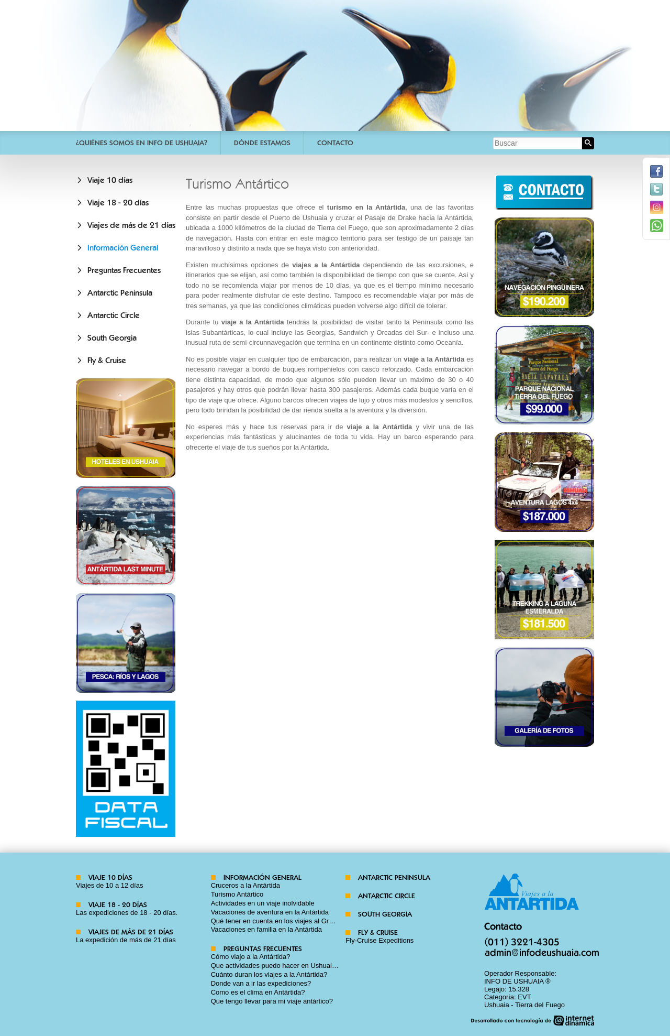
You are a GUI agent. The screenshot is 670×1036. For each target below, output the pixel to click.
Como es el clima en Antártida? (258, 992)
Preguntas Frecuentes (124, 270)
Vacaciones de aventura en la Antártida (270, 912)
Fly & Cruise (106, 360)
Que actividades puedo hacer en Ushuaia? (275, 965)
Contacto (335, 143)
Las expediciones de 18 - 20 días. (126, 913)
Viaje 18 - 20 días (118, 203)
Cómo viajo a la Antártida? (251, 957)
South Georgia (112, 338)
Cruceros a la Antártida (245, 885)
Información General (122, 248)
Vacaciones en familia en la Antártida (266, 929)
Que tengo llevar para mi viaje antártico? (272, 1001)
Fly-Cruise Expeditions (379, 940)
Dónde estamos (262, 143)
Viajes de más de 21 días (131, 225)
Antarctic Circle (113, 315)
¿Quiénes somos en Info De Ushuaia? (141, 143)
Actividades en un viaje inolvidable (263, 903)
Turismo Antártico (237, 894)
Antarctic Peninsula (119, 293)
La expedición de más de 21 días (126, 940)
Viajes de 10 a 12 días (109, 885)
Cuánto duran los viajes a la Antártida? (269, 974)
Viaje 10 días (109, 180)
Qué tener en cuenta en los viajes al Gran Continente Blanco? (304, 921)
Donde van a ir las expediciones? (261, 983)
